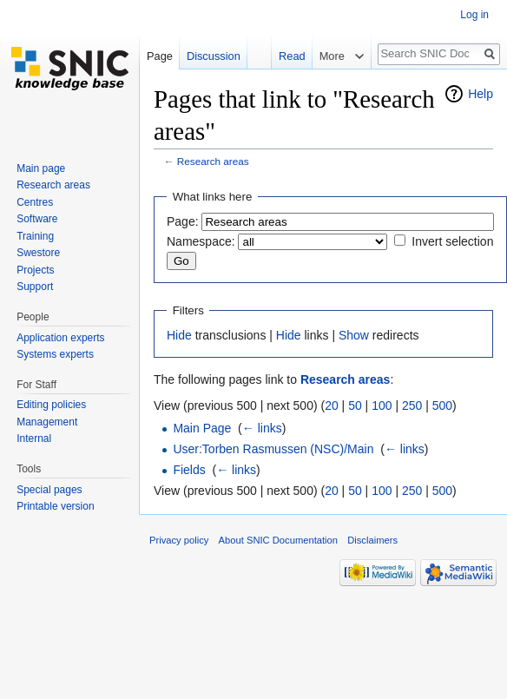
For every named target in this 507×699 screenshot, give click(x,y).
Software (36, 219)
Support (34, 286)
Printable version (55, 506)
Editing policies (51, 405)
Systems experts (55, 354)
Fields (189, 470)
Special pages (49, 490)
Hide (179, 335)
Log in (474, 15)
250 (412, 405)
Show (354, 335)
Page (160, 56)
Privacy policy (178, 540)
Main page (40, 168)
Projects (35, 270)
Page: (183, 221)
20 (332, 405)
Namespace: (201, 241)
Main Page (202, 428)
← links (262, 428)
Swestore (38, 253)
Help (480, 94)
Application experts (60, 338)
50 (355, 405)
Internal (33, 438)
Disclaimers (372, 540)
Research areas (213, 161)
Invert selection (452, 241)
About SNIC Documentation (278, 540)
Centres (34, 202)
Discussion (213, 56)
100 (382, 405)
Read (290, 56)
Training (35, 236)
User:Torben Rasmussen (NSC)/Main (273, 449)
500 (442, 405)
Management (46, 422)
